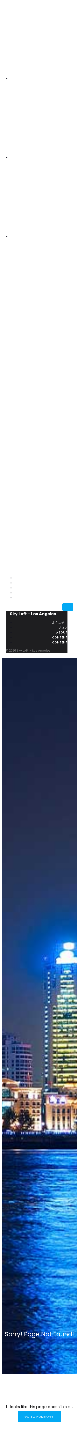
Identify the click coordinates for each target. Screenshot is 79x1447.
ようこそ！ (65, 578)
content (65, 593)
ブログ (68, 583)
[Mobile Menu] (67, 607)
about (67, 588)
